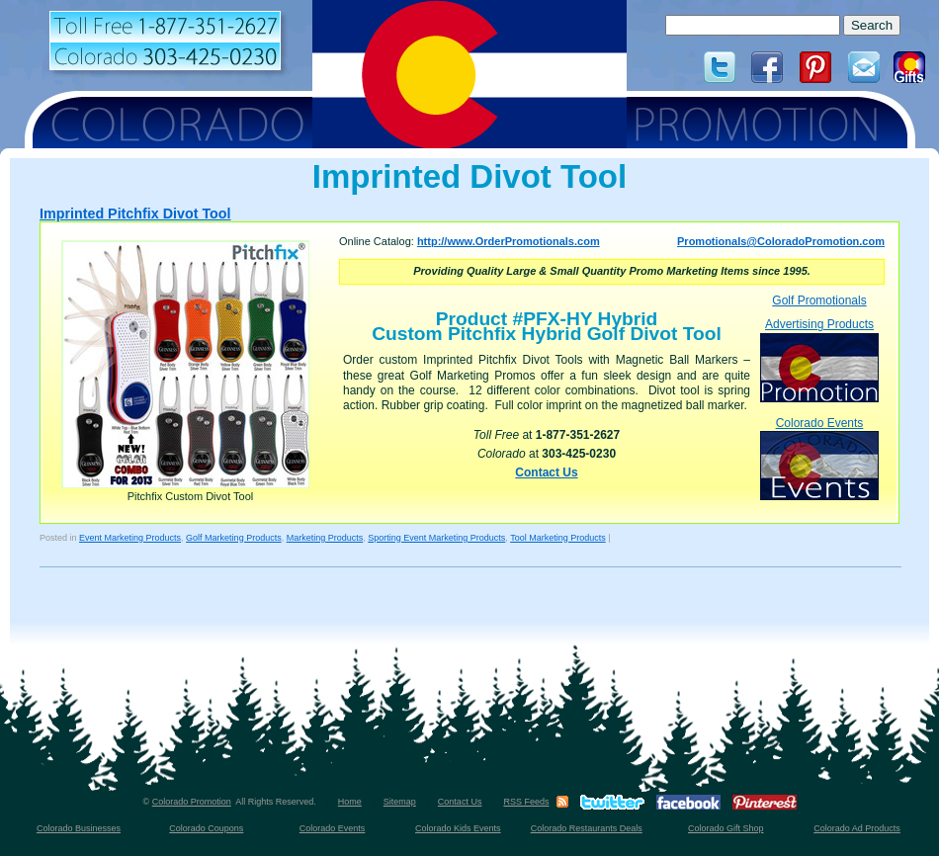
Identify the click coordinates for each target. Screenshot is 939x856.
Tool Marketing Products (558, 538)
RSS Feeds (526, 802)
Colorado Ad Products (856, 828)
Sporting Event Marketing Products (436, 538)
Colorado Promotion (191, 802)
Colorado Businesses (79, 828)
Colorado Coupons (206, 828)
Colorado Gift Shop (726, 828)
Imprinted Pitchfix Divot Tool (135, 213)
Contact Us (546, 472)
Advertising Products (819, 359)
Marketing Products (325, 538)
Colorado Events (819, 458)
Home (350, 802)
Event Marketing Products (130, 538)
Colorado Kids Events (458, 828)
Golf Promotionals (819, 300)
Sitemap (400, 802)
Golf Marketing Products (234, 538)
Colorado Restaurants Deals (586, 828)
